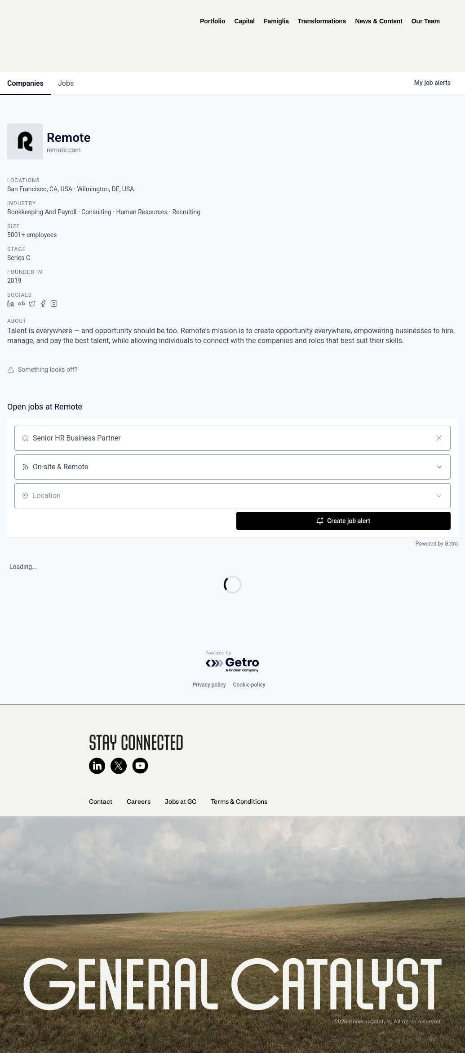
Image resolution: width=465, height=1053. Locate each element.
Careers (139, 801)
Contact (100, 801)
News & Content (378, 21)
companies (25, 83)
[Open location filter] (439, 496)
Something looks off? (42, 369)
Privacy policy (209, 685)
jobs (66, 83)
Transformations (322, 21)
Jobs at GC (180, 801)
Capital (244, 21)
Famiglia (276, 21)
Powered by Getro (437, 544)
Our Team (426, 21)
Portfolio (212, 21)
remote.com (64, 150)
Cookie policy (249, 685)
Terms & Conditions (239, 801)
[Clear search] (439, 438)
